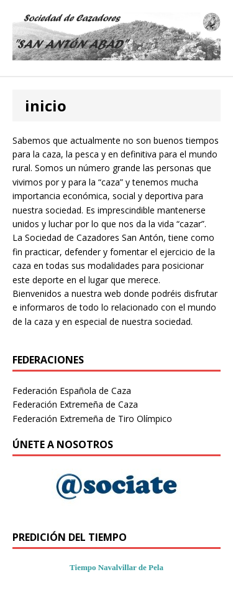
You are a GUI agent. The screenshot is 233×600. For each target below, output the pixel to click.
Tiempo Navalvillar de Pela (116, 567)
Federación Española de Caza (71, 390)
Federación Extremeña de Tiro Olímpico (92, 418)
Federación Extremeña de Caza (75, 404)
